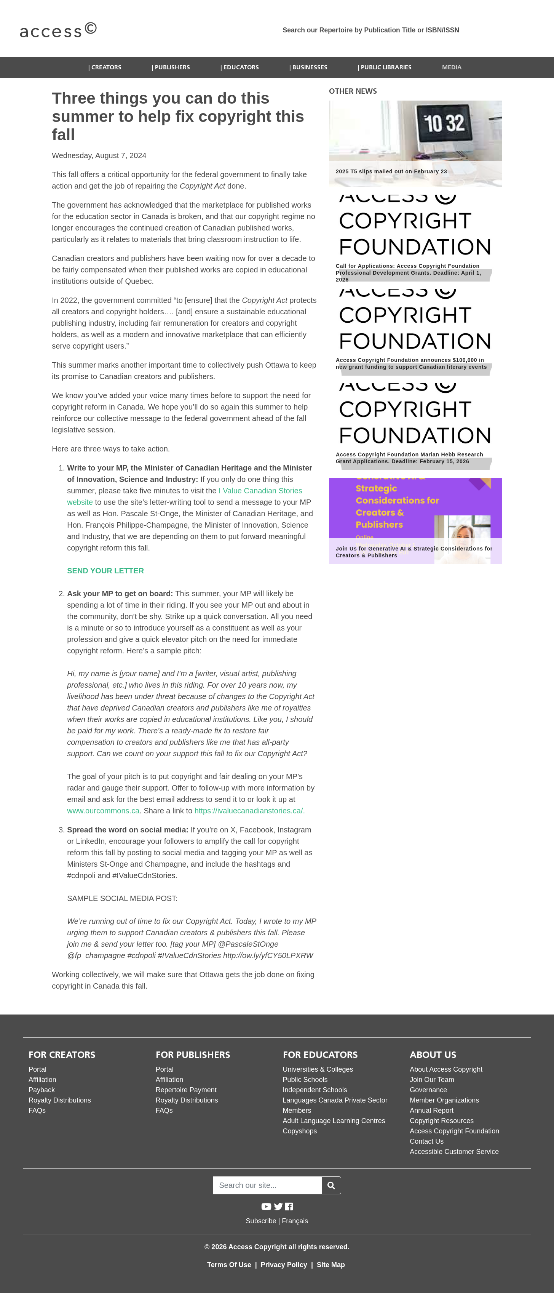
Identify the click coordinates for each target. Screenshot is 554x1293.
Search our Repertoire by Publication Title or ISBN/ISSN (371, 30)
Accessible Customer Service (454, 1151)
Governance (428, 1090)
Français (295, 1221)
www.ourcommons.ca (103, 811)
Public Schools (305, 1079)
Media (452, 67)
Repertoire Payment (186, 1090)
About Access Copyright (446, 1069)
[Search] (267, 1185)
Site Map (331, 1265)
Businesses (309, 67)
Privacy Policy (285, 1265)
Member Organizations (444, 1100)
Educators (241, 67)
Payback (42, 1090)
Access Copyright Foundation (454, 1131)
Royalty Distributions (60, 1100)
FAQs (37, 1110)
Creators (106, 67)
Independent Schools (315, 1090)
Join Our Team (432, 1079)
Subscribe (261, 1221)
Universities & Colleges (318, 1069)
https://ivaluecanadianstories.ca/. (250, 811)
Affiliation (42, 1079)
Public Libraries (386, 67)
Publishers (172, 67)
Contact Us (427, 1141)
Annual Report (431, 1110)
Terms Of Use (230, 1265)
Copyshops (300, 1131)
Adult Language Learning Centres (334, 1121)
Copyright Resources (442, 1121)
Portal (37, 1069)
